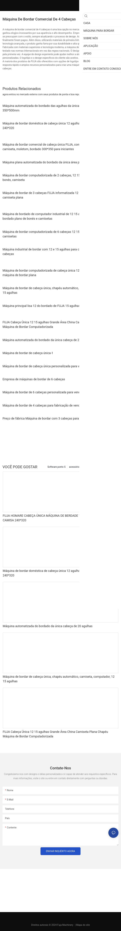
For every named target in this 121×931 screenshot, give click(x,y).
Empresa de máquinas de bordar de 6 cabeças (34, 379)
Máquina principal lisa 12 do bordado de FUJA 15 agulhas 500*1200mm (51, 306)
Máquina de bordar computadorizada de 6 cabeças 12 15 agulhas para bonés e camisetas (56, 234)
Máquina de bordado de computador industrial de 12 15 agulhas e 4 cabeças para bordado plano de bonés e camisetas (58, 216)
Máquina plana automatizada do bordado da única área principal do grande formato (59, 162)
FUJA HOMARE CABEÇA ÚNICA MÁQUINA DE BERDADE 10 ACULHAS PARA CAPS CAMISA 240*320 (58, 518)
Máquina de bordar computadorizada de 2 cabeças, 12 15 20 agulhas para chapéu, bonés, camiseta (58, 177)
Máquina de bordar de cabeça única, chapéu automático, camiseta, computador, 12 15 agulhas (58, 290)
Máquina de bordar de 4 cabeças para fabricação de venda (42, 405)
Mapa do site (83, 925)
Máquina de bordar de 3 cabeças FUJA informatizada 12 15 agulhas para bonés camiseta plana (56, 195)
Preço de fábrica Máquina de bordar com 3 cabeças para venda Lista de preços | (57, 418)
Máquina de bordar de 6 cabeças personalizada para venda (42, 392)
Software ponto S (56, 467)
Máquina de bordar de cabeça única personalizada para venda (44, 366)
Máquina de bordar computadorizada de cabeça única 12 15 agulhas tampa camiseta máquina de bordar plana (60, 273)
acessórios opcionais (80, 467)
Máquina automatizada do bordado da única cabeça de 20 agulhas (47, 340)
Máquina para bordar (106, 467)
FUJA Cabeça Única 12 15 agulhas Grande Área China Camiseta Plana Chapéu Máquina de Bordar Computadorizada (55, 324)
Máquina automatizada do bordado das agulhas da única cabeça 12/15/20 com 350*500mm (56, 108)
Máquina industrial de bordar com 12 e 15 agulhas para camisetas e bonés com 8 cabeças (57, 252)
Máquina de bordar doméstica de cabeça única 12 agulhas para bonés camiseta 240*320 (56, 126)
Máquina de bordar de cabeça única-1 (28, 353)
